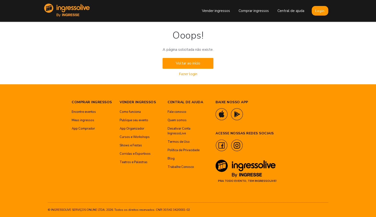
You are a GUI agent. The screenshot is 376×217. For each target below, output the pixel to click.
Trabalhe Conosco (181, 167)
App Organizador (132, 128)
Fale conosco (177, 112)
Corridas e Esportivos (135, 154)
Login (320, 11)
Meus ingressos (83, 120)
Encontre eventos (84, 112)
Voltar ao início (188, 63)
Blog (171, 158)
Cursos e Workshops (135, 137)
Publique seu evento (134, 120)
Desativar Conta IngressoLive (179, 131)
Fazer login (188, 74)
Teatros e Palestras (133, 162)
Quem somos (177, 120)
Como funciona (130, 112)
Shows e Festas (131, 145)
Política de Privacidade (184, 150)
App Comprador (83, 128)
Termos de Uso (179, 142)
